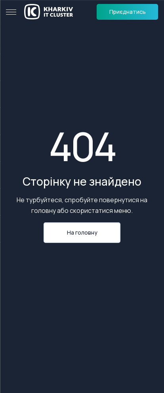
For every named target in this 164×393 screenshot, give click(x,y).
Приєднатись (127, 11)
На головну (82, 232)
